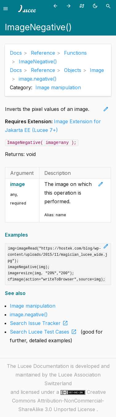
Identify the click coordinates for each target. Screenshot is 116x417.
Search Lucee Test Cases (44, 332)
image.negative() (29, 314)
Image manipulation (58, 87)
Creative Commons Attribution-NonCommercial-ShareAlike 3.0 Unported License (59, 400)
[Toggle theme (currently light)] (96, 5)
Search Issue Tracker (40, 323)
